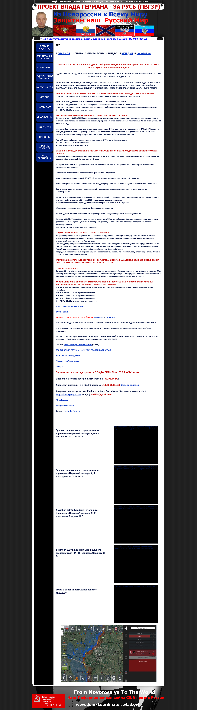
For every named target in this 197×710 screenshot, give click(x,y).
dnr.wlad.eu (144, 53)
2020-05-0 (110, 317)
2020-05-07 (98, 317)
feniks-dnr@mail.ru (71, 411)
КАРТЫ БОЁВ (62, 312)
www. (66, 405)
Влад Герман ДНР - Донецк (68, 356)
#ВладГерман (62, 400)
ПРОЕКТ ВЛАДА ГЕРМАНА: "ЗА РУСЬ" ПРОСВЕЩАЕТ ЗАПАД (83, 350)
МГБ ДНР (127, 53)
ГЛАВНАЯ (64, 53)
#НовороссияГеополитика (67, 361)
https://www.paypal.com (68, 394)
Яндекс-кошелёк (130, 385)
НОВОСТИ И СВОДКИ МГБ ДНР (70, 306)
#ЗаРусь (59, 366)
